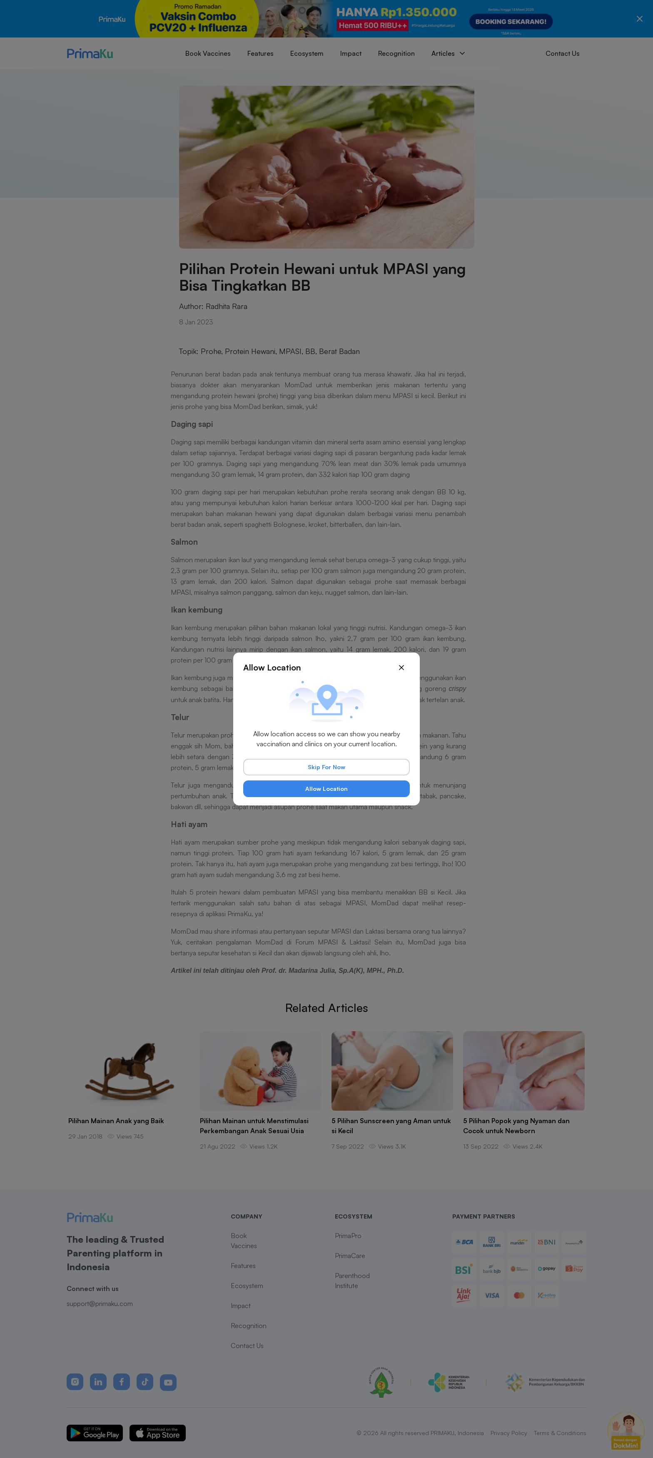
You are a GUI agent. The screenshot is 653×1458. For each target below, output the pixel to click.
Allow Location (326, 788)
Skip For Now (326, 766)
